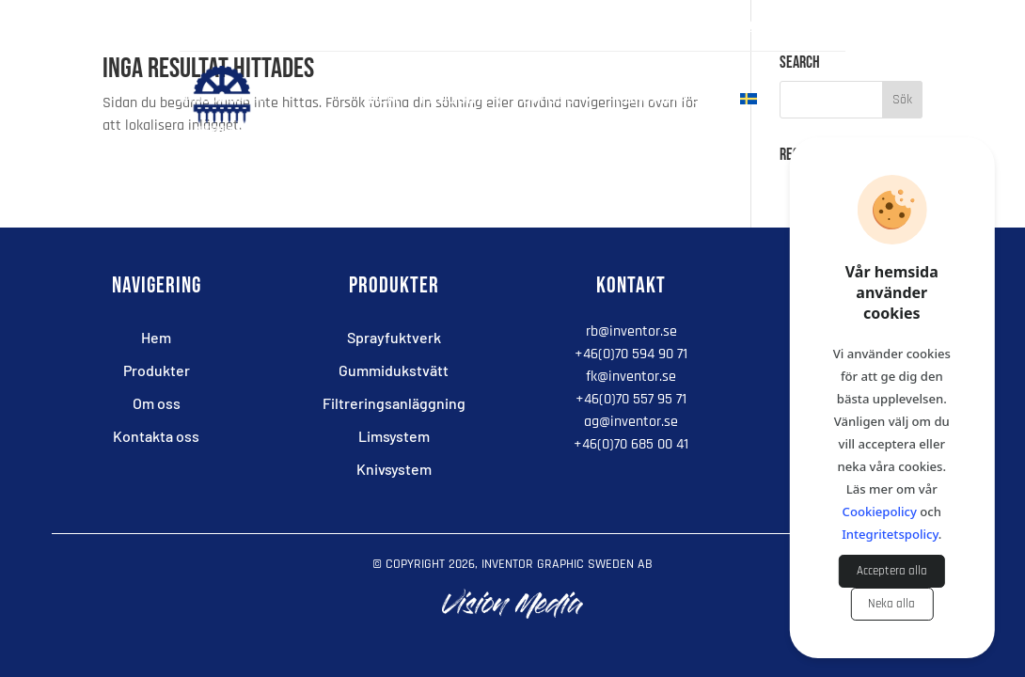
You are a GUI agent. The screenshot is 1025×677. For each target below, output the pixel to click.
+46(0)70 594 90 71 (631, 354)
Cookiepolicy (880, 511)
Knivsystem (394, 469)
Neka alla (891, 604)
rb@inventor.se (631, 331)
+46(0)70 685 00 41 (631, 444)
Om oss (549, 100)
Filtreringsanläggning (394, 403)
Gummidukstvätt (394, 370)
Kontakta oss (667, 100)
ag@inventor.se (631, 422)
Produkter (460, 100)
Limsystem (394, 436)
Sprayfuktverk (394, 337)
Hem (384, 100)
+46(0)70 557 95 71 (631, 399)
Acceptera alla (892, 571)
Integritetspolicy (890, 534)
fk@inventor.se (631, 376)
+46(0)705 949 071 (789, 26)
